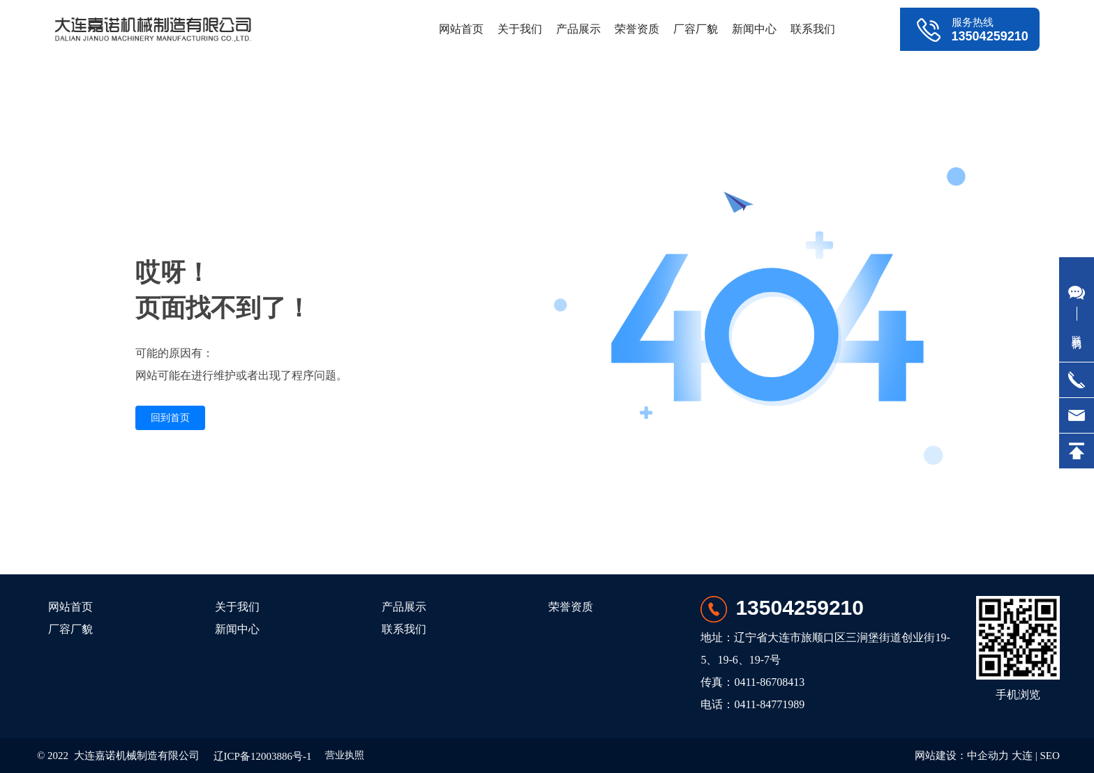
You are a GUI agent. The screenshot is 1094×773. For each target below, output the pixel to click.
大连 (1022, 755)
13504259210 (990, 36)
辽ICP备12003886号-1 (262, 756)
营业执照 (344, 755)
